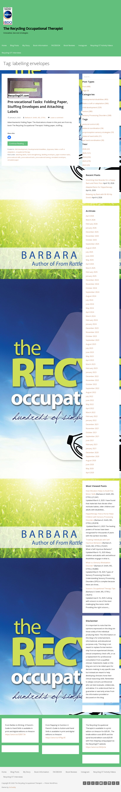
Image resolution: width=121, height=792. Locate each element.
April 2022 (90, 408)
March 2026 (90, 220)
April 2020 (90, 472)
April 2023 (90, 360)
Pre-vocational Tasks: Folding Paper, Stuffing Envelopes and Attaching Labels (37, 106)
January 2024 (91, 324)
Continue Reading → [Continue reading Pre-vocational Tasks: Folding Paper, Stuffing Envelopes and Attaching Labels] (17, 143)
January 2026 (91, 228)
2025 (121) (86, 153)
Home (4, 45)
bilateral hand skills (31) (92, 136)
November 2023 (92, 332)
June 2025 (90, 256)
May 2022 (90, 404)
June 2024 (90, 304)
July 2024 (89, 300)
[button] (9, 137)
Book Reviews (69, 45)
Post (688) (86, 86)
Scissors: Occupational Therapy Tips (100, 588)
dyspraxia (50, 149)
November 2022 (92, 380)
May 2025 (90, 260)
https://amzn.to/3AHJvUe (96, 747)
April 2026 (90, 216)
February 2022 (92, 416)
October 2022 (91, 384)
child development (21, 149)
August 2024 (91, 296)
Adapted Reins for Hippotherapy (99, 187)
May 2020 (90, 468)
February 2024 (92, 320)
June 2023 (90, 352)
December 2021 (92, 424)
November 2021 (92, 428)
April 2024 (90, 312)
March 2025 (90, 268)
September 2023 (92, 340)
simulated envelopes (58, 157)
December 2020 (92, 452)
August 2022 (91, 392)
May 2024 (90, 308)
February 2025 (92, 272)
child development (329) (92, 107)
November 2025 (92, 236)
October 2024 (91, 288)
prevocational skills (14, 157)
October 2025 (91, 240)
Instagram (82, 45)
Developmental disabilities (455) (95, 99)
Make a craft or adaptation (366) (95, 103)
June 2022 (90, 400)
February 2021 (92, 444)
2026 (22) (86, 149)
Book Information (40, 45)
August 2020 (91, 460)
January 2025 (91, 276)
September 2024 (92, 292)
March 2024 (90, 316)
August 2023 (91, 344)
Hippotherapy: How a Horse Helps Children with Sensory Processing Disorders (100, 517)
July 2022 (89, 396)
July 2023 (89, 348)
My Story (26, 45)
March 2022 (90, 412)
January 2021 (91, 448)
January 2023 (91, 372)
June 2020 (90, 464)
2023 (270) (86, 161)
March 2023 (90, 364)
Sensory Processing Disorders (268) (96, 115)
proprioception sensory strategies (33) (98, 132)
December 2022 (92, 376)
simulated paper (13, 160)
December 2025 (92, 232)
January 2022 (91, 420)
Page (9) (85, 90)
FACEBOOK (55, 45)
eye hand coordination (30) (93, 140)
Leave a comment (56, 118)
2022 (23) (86, 165)
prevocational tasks (28, 157)
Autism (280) (87, 111)
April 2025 (90, 264)
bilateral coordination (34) (92, 128)
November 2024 (92, 284)
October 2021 (91, 432)
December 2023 (92, 328)
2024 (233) (86, 157)
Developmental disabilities (37, 149)
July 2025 (89, 252)
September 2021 (92, 436)
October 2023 (91, 336)
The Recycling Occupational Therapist (33, 28)
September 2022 (92, 388)
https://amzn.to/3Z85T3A (15, 734)
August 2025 (91, 248)
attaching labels (21, 155)
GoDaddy (12, 787)
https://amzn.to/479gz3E (55, 737)
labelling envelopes (48, 155)
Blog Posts (14, 45)
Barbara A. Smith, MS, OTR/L (35, 118)
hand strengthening (34, 155)
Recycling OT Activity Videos (101, 45)
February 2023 (92, 368)
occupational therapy (23, 152)
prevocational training (43, 157)
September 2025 (92, 244)
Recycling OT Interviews (11, 53)
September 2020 (92, 456)
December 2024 (92, 280)
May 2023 (90, 356)
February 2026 (92, 224)
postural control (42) (90, 124)
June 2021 (90, 440)
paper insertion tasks (63, 155)
